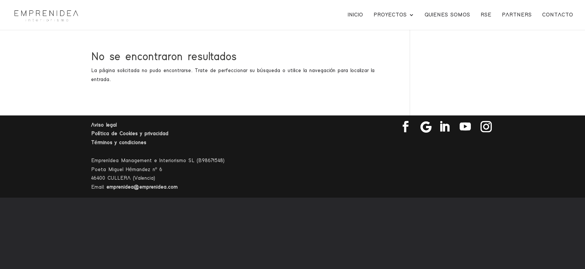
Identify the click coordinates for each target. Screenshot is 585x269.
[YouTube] (465, 127)
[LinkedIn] (444, 127)
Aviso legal (103, 125)
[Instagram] (486, 127)
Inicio (355, 15)
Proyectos (390, 15)
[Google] (426, 127)
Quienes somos (447, 15)
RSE (486, 15)
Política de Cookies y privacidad (129, 133)
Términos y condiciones (118, 142)
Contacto (557, 15)
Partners (517, 15)
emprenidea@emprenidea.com (142, 187)
